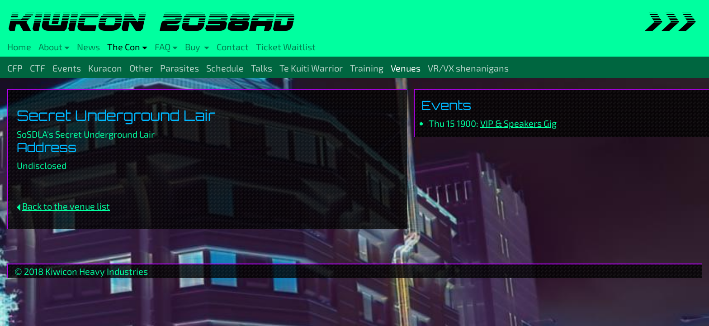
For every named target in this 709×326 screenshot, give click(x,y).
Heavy (92, 271)
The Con (123, 46)
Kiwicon (61, 271)
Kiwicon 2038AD (150, 21)
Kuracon (105, 67)
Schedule (225, 67)
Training (366, 67)
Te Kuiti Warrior (311, 67)
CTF (37, 67)
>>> (669, 21)
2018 (33, 271)
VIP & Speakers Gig (518, 123)
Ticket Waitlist (286, 46)
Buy (193, 46)
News (88, 46)
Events (66, 67)
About (50, 46)
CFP (15, 67)
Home (19, 46)
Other (141, 67)
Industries (127, 271)
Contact (233, 46)
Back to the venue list (66, 206)
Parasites (179, 67)
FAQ (162, 46)
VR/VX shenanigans (468, 67)
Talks (261, 67)
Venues (406, 67)
